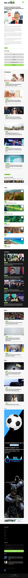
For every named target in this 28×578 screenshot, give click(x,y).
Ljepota (5, 533)
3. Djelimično (14, 59)
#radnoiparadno (14, 178)
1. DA (14, 54)
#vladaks (8, 178)
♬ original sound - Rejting (19, 178)
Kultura (5, 535)
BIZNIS (7, 131)
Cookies (17, 576)
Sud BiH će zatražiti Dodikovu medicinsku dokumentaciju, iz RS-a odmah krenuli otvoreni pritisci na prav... (13, 291)
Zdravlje (5, 530)
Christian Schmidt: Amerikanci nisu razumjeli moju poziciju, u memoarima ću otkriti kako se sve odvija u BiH (15, 562)
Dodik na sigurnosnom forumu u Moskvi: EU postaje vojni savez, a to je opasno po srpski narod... (13, 149)
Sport (5, 529)
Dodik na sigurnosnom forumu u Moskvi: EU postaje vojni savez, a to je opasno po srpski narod (15, 558)
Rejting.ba (5, 408)
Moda (5, 532)
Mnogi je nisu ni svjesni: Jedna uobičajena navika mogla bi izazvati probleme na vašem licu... (13, 101)
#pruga (11, 178)
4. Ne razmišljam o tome (14, 62)
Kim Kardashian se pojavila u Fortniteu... (12, 404)
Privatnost (11, 576)
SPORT (7, 321)
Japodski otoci (6, 224)
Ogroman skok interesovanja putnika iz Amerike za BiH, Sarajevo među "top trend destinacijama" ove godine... (14, 166)
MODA (6, 115)
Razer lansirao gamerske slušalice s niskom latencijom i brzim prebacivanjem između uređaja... (13, 373)
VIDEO (5, 201)
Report (14, 576)
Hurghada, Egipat (7, 246)
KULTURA (7, 147)
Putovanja (5, 538)
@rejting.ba (5, 178)
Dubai (5, 235)
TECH (6, 371)
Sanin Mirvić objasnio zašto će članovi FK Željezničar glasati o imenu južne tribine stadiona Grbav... (12, 339)
